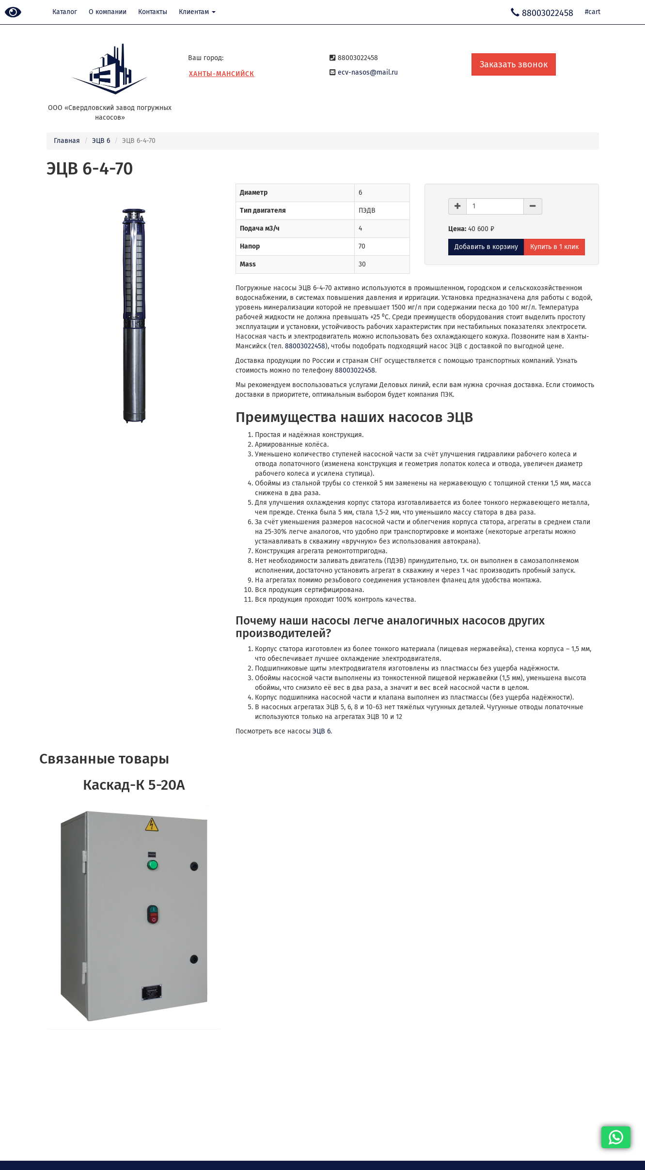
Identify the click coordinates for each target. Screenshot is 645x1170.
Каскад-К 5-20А (134, 785)
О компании (107, 12)
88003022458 (305, 346)
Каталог (64, 12)
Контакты (152, 12)
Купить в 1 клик (554, 247)
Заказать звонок (514, 64)
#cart (592, 12)
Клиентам (197, 12)
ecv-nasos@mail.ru (368, 72)
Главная (67, 141)
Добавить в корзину (486, 247)
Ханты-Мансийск (221, 74)
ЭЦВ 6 (101, 141)
